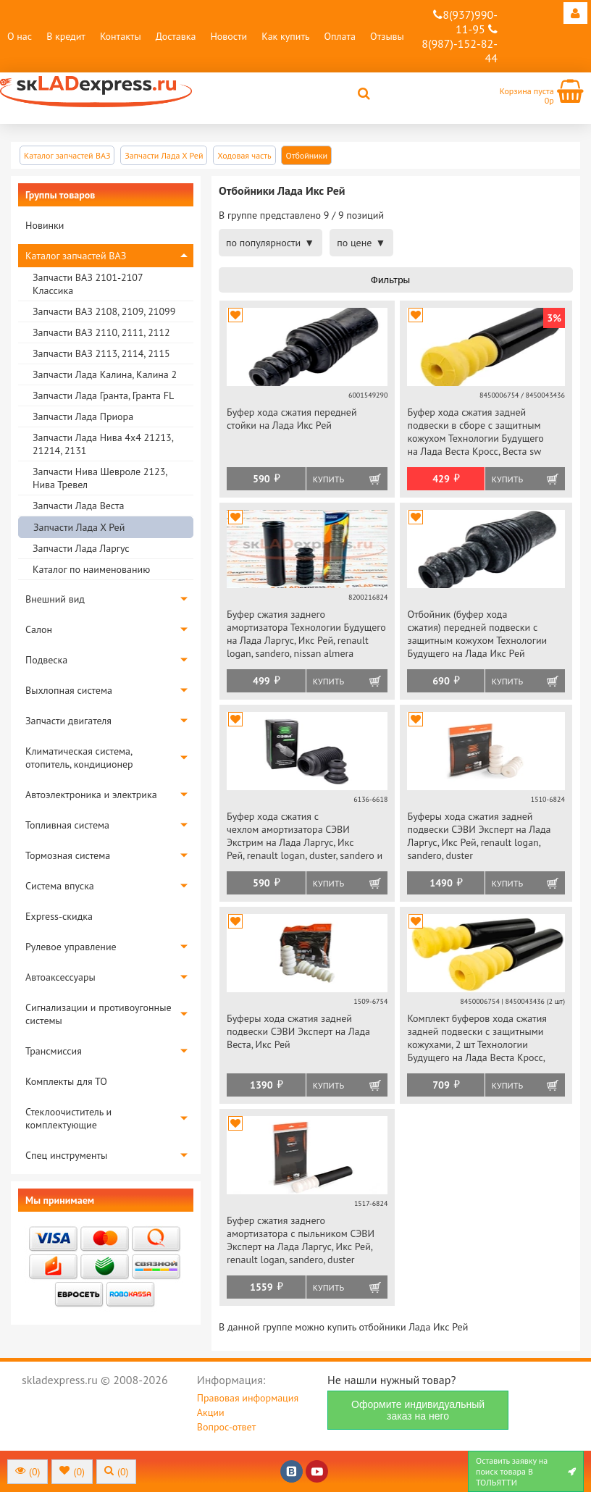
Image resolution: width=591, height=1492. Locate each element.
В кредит (65, 36)
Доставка (176, 36)
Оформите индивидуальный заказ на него (418, 1410)
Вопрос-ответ (226, 1426)
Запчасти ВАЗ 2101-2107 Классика (88, 284)
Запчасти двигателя (68, 720)
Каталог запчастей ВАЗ (75, 255)
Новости (228, 36)
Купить (328, 479)
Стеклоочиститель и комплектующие (68, 1118)
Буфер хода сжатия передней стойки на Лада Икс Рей (292, 419)
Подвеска (46, 659)
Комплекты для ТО (66, 1081)
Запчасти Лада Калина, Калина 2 (105, 374)
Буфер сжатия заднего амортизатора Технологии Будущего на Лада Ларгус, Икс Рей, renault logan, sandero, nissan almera (306, 634)
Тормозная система (67, 855)
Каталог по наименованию (91, 569)
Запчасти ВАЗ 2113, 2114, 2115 (101, 353)
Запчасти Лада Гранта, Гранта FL (103, 395)
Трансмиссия (53, 1050)
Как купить (285, 36)
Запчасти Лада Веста (78, 505)
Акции (211, 1412)
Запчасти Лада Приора (83, 416)
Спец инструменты (66, 1155)
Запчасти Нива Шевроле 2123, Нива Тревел (100, 478)
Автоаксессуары (60, 977)
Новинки (44, 225)
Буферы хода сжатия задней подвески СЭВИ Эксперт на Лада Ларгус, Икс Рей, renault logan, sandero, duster (478, 836)
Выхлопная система (68, 690)
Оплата (340, 36)
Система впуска (59, 885)
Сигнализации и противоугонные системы (98, 1014)
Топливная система (67, 824)
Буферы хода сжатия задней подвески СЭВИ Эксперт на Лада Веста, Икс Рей (298, 1031)
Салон (38, 629)
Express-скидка (59, 916)
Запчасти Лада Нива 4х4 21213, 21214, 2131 (103, 444)
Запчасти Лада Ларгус (81, 548)
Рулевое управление (71, 946)
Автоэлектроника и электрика (91, 794)
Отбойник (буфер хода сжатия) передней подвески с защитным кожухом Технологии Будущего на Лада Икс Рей (477, 634)
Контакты (120, 36)
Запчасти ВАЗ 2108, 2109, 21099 (104, 311)
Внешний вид (55, 598)
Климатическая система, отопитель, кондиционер (79, 758)
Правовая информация (247, 1397)
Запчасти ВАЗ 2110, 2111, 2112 (101, 332)
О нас (19, 36)
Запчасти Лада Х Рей (79, 527)
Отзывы (387, 36)
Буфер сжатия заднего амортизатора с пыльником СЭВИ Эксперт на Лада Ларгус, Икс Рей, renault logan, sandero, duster (300, 1240)
